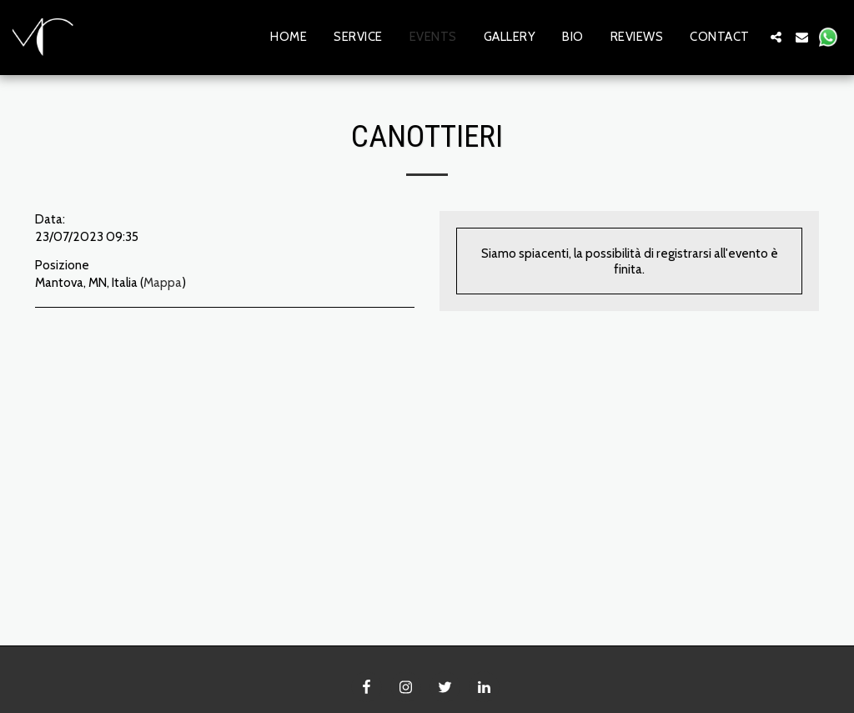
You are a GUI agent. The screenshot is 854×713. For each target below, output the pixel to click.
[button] (776, 37)
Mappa (162, 282)
